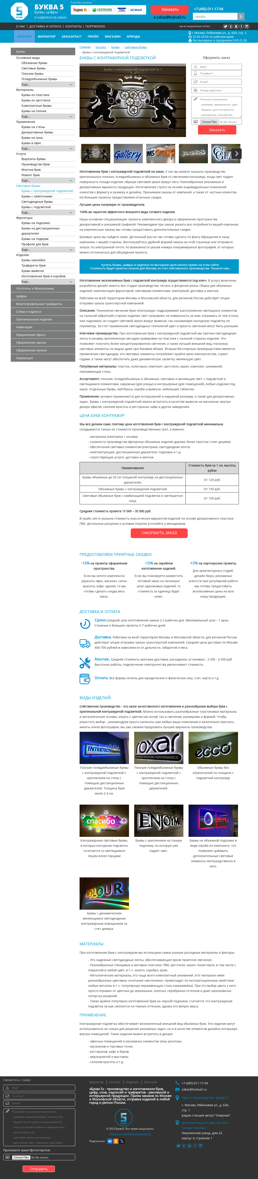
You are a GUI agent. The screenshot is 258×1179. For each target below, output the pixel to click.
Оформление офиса (30, 335)
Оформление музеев (31, 350)
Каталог (115, 1082)
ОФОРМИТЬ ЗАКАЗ (159, 532)
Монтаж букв (31, 170)
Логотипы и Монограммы (35, 288)
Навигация (24, 327)
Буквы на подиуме (35, 239)
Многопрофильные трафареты (39, 304)
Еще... (47, 84)
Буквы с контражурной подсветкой (47, 191)
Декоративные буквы (37, 132)
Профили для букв (35, 244)
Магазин (150, 1082)
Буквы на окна (32, 138)
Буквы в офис (31, 143)
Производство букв (36, 164)
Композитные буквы (37, 106)
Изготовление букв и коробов (43, 276)
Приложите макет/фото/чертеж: (27, 1150)
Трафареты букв (34, 265)
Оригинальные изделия (34, 319)
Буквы (20, 51)
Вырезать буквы (34, 159)
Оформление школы (31, 342)
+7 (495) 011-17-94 (208, 9)
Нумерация (24, 358)
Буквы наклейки (33, 260)
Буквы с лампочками (37, 196)
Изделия (132, 1082)
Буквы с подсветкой (36, 207)
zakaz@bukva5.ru (170, 17)
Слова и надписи (28, 312)
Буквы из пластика (35, 95)
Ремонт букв (31, 175)
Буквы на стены (33, 127)
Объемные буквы (34, 63)
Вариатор (96, 1082)
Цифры (21, 296)
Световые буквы (34, 68)
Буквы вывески (33, 271)
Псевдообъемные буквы (39, 79)
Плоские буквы (32, 74)
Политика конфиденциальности (130, 1134)
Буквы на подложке (36, 223)
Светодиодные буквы (37, 202)
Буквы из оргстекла (36, 100)
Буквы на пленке (34, 111)
